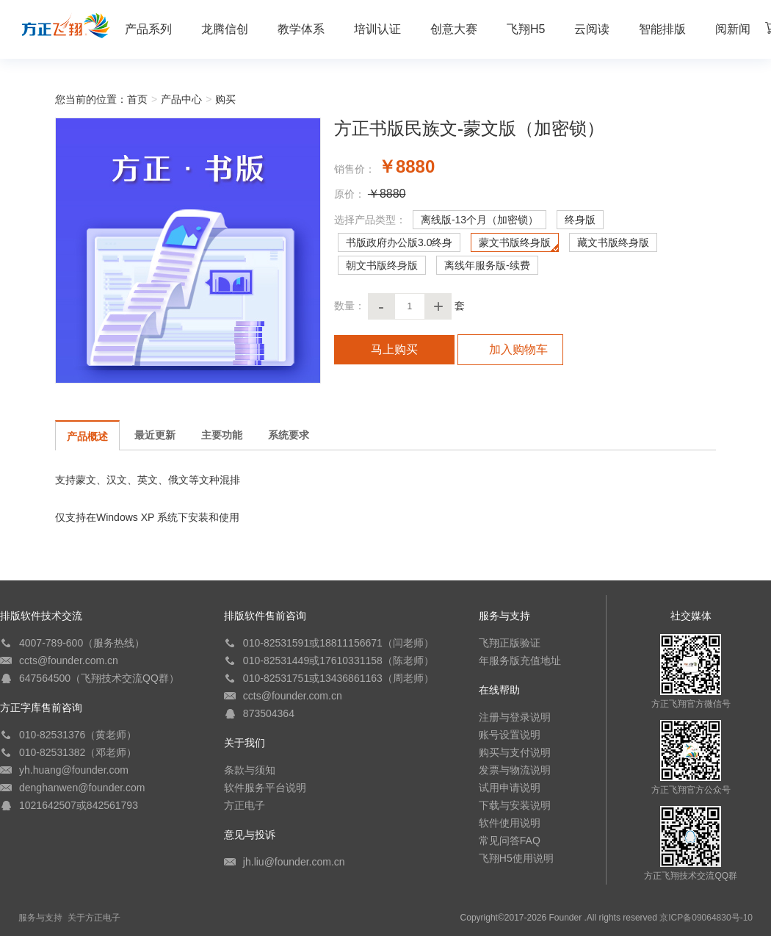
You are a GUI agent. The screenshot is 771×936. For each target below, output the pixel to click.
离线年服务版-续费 (487, 265)
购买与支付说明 (515, 752)
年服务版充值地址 (520, 660)
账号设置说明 (509, 735)
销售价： (354, 169)
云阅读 (591, 29)
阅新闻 (732, 29)
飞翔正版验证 (509, 643)
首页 (137, 99)
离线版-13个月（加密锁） (479, 220)
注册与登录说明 (515, 717)
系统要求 (288, 435)
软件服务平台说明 (265, 787)
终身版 (580, 220)
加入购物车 (510, 349)
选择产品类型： (370, 220)
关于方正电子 (94, 917)
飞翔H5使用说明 (516, 858)
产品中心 (181, 99)
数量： (349, 306)
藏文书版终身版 (613, 242)
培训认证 (377, 29)
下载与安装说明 (515, 805)
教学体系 (301, 29)
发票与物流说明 (515, 770)
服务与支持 (40, 917)
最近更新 (154, 435)
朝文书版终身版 (382, 265)
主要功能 (221, 435)
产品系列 (148, 29)
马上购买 (394, 349)
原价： (349, 194)
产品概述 (87, 436)
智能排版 (662, 29)
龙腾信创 (224, 29)
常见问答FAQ (509, 840)
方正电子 (244, 805)
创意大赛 (453, 29)
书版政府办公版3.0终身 (399, 242)
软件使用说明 (509, 823)
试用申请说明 (509, 787)
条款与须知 (249, 770)
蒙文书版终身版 (515, 242)
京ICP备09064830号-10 (706, 917)
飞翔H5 (526, 29)
